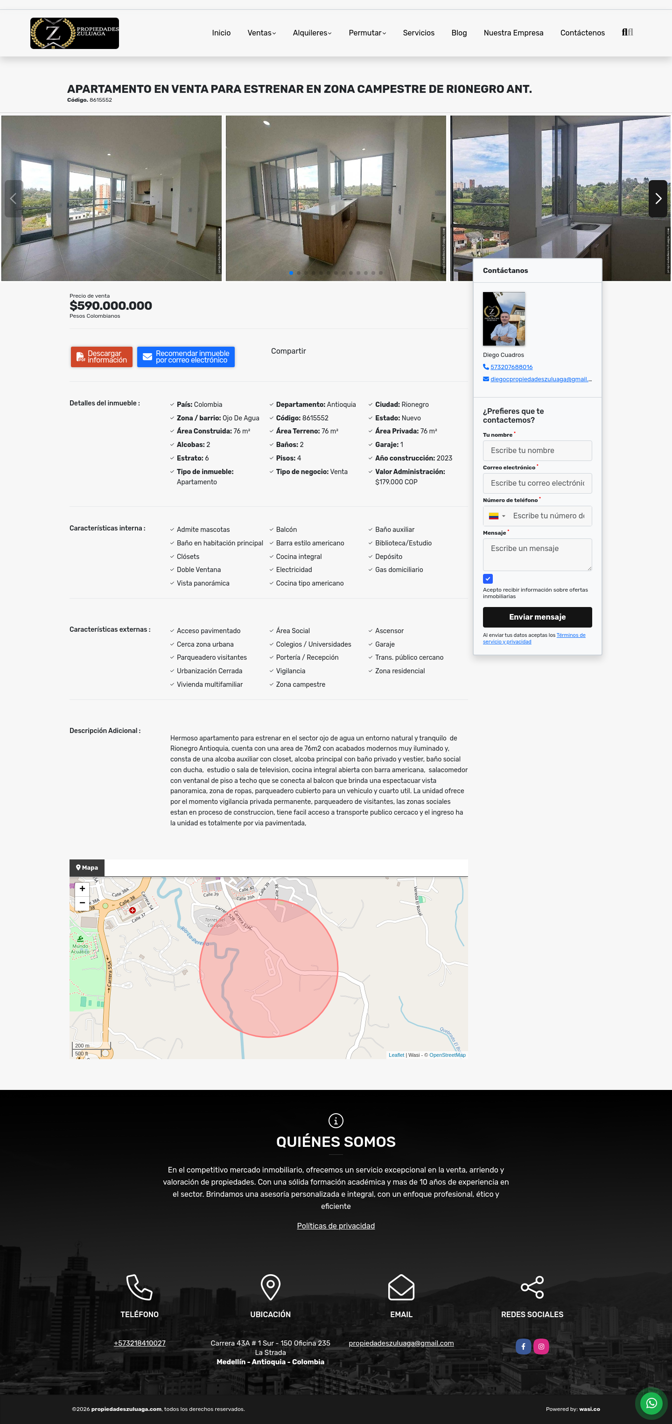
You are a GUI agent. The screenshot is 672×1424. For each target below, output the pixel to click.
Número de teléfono (512, 500)
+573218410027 (140, 1343)
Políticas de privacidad (336, 1226)
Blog (459, 32)
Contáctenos (582, 32)
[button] (291, 273)
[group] (111, 198)
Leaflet (396, 1055)
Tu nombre (499, 435)
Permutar (365, 32)
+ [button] (82, 890)
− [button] (82, 904)
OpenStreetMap (447, 1055)
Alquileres (310, 32)
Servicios (419, 32)
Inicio (221, 32)
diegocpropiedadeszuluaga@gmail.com (545, 379)
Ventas (259, 32)
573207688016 (511, 366)
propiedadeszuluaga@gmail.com (401, 1343)
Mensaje (496, 533)
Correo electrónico (511, 467)
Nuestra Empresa (514, 32)
